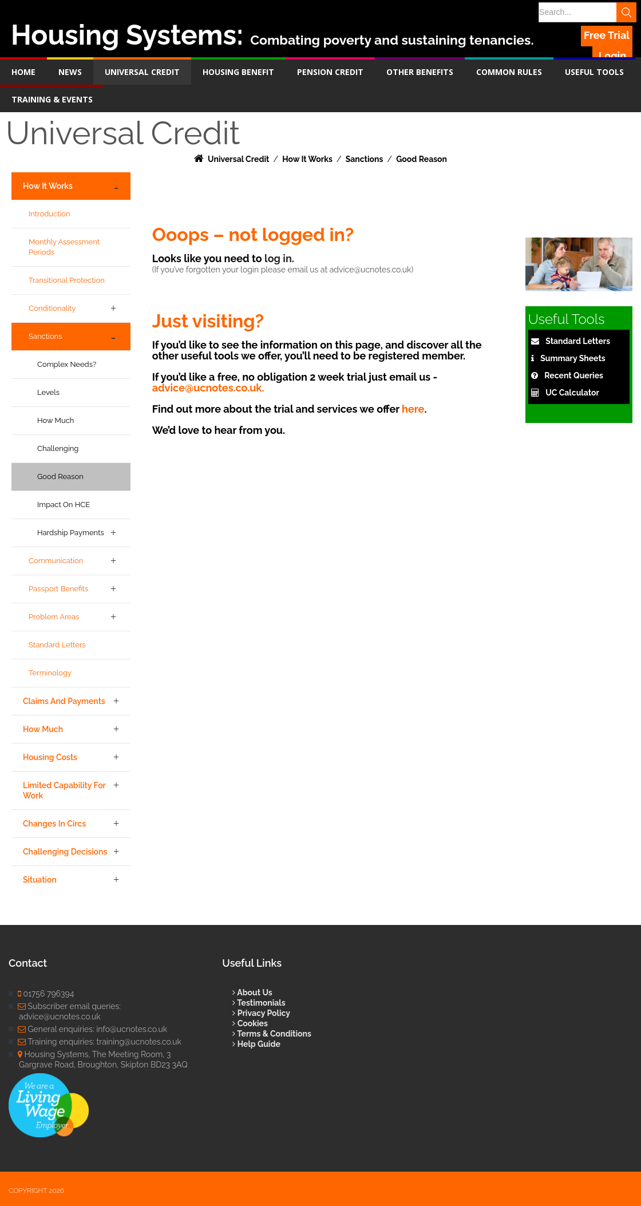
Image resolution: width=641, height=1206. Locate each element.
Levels (48, 392)
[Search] (585, 12)
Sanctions (45, 336)
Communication (56, 560)
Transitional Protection (67, 280)
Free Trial (607, 35)
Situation (40, 879)
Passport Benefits (58, 588)
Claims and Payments (64, 701)
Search (627, 12)
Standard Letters (57, 644)
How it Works (48, 186)
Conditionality (52, 308)
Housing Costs (50, 757)
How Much (55, 420)
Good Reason (60, 476)
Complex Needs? (66, 364)
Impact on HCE (63, 504)
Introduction (49, 213)
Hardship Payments (70, 532)
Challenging (57, 448)
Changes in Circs (54, 823)
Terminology (50, 673)
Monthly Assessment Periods (64, 247)
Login (612, 56)
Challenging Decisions (65, 851)
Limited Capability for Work (64, 790)
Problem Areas (54, 616)
